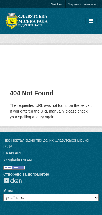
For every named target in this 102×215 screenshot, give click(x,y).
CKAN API (12, 153)
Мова (8, 191)
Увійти (57, 4)
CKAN (12, 181)
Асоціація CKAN (17, 160)
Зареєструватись (82, 4)
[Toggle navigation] (91, 21)
